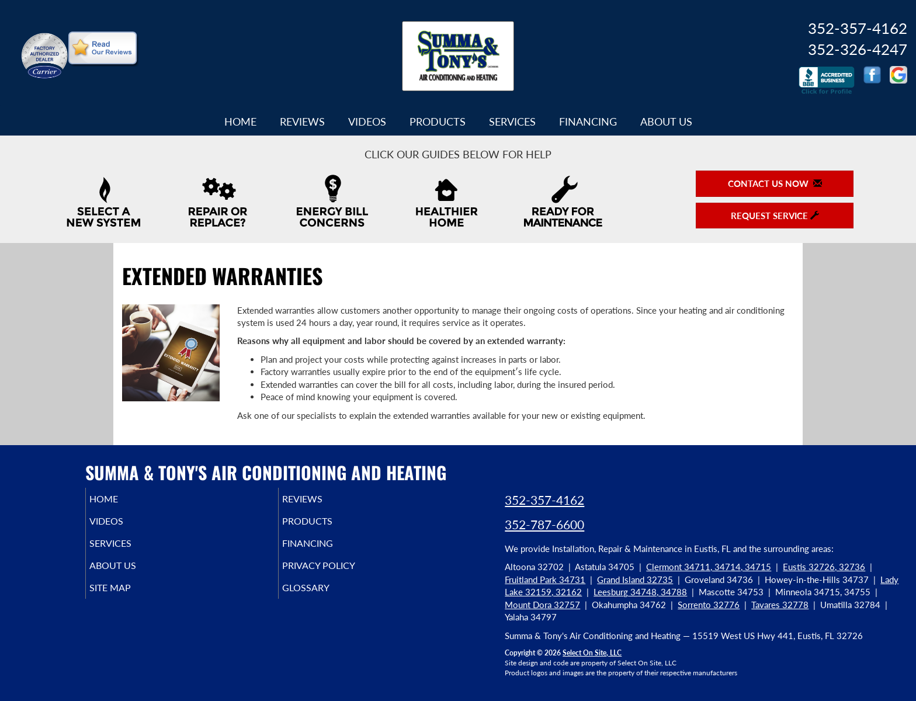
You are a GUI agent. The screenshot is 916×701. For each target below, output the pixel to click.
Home (240, 121)
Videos (367, 121)
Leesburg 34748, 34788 (640, 592)
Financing (588, 121)
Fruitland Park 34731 (545, 579)
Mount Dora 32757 (542, 604)
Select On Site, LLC (592, 652)
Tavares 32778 (780, 604)
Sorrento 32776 (709, 604)
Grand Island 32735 (635, 579)
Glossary (322, 598)
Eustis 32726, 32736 (824, 566)
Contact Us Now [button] (775, 183)
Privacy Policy (336, 573)
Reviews (302, 121)
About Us (666, 121)
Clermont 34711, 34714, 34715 (708, 566)
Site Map (127, 598)
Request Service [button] (775, 215)
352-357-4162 (544, 499)
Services (512, 121)
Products (438, 121)
